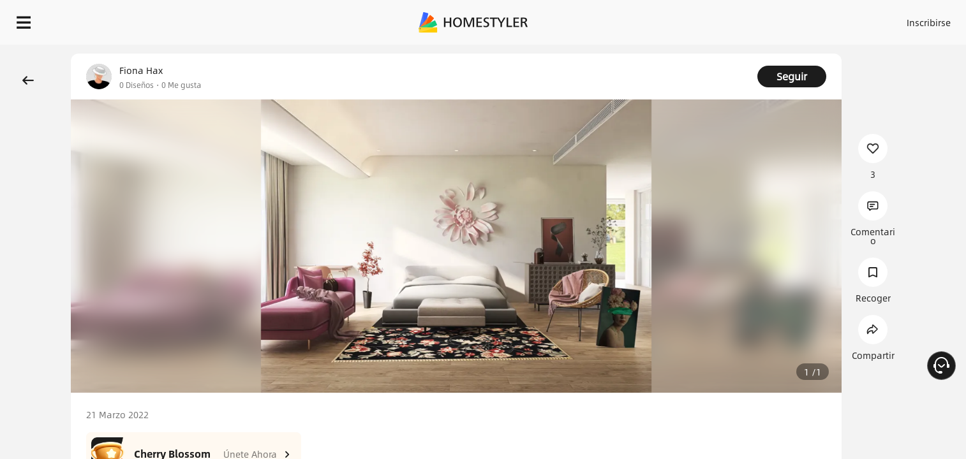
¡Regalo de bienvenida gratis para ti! (667, 53)
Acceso (717, 19)
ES (813, 19)
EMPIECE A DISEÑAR (898, 19)
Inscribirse (767, 19)
